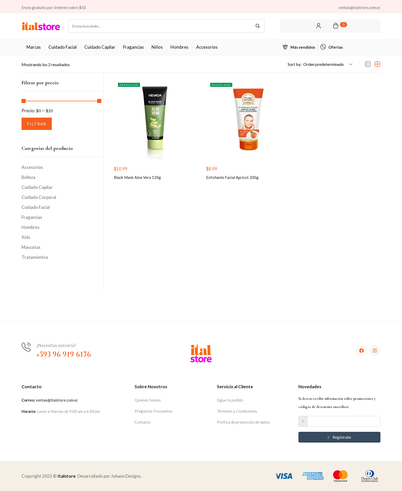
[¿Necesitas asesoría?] (26, 347)
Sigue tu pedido (230, 400)
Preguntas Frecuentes (154, 411)
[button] (327, 64)
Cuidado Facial (62, 47)
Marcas (33, 47)
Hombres (179, 47)
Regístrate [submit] (339, 437)
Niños (157, 47)
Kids (26, 237)
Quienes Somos (148, 400)
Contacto (143, 422)
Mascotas (31, 247)
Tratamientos (35, 257)
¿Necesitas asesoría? (56, 345)
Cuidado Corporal (39, 197)
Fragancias (133, 47)
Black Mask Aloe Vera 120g (140, 178)
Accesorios (207, 47)
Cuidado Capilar (99, 47)
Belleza (28, 177)
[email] (343, 421)
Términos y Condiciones (237, 411)
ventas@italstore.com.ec (57, 400)
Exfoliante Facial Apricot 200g (235, 178)
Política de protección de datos (243, 422)
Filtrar (37, 123)
